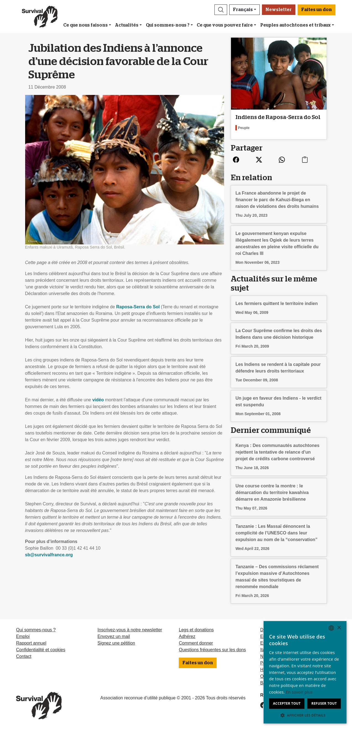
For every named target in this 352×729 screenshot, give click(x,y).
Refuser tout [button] (324, 703)
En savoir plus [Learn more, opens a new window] (299, 692)
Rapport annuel (31, 643)
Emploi (23, 636)
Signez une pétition (116, 643)
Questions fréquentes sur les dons (212, 649)
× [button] (339, 628)
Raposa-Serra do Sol (137, 306)
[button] (220, 9)
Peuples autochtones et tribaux (295, 25)
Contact (23, 656)
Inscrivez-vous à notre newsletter (130, 629)
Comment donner (196, 643)
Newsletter (279, 9)
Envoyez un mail (114, 636)
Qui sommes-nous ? (168, 25)
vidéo (98, 399)
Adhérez (187, 636)
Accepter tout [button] (287, 703)
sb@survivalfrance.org (49, 554)
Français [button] (243, 9)
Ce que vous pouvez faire (225, 25)
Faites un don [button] (316, 9)
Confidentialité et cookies (40, 649)
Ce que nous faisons (85, 25)
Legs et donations (196, 629)
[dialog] (305, 672)
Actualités (126, 25)
